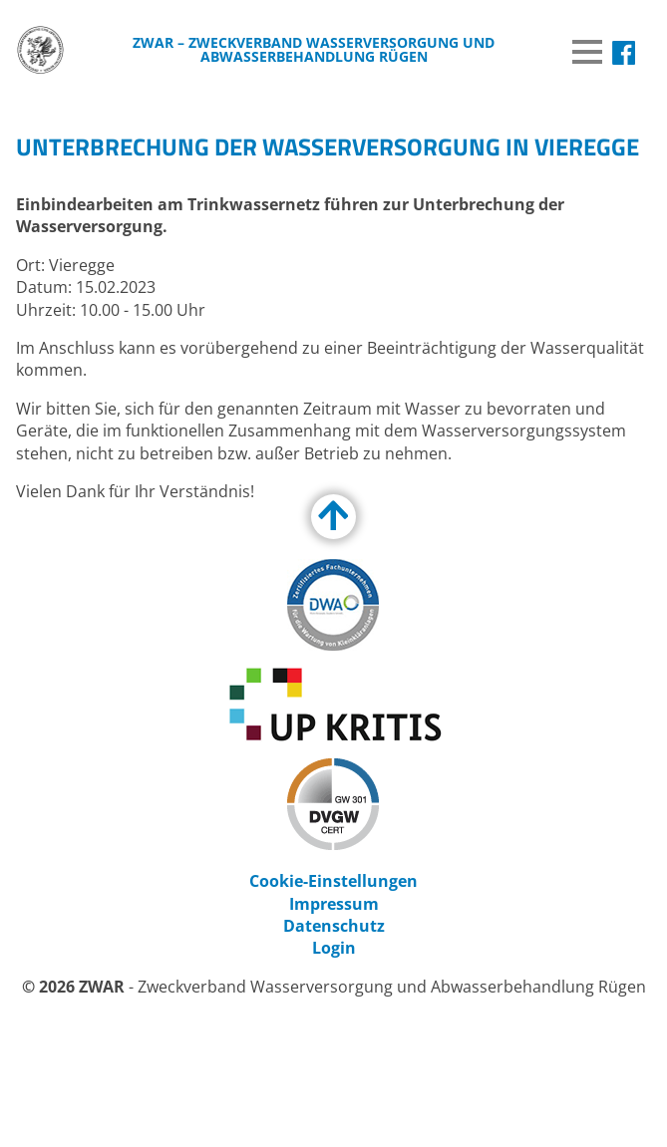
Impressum (334, 904)
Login (334, 948)
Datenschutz (334, 926)
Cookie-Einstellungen (333, 881)
